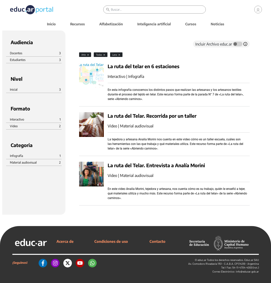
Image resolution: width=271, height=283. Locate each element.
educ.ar (202, 259)
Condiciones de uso (111, 241)
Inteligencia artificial (154, 24)
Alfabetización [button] (111, 24)
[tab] (87, 44)
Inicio (51, 24)
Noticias (217, 24)
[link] (258, 9)
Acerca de (65, 241)
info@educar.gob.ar (247, 271)
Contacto (157, 241)
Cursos (190, 24)
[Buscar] (158, 9)
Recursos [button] (77, 24)
